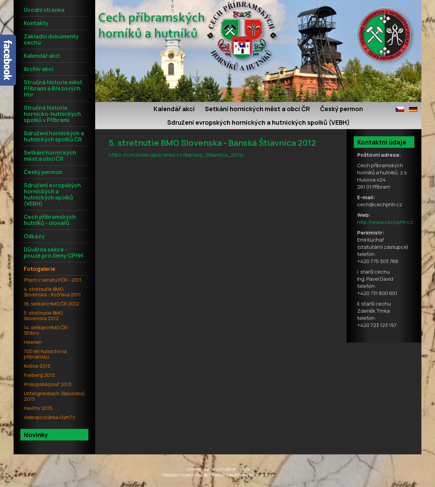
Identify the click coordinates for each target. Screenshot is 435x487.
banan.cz (213, 469)
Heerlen (33, 342)
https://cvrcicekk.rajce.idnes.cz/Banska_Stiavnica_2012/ (176, 154)
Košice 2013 (37, 366)
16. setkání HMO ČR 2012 (51, 303)
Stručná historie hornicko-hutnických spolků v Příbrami (52, 114)
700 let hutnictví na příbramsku (45, 354)
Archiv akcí (38, 69)
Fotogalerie (39, 269)
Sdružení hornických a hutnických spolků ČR (54, 136)
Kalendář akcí (174, 109)
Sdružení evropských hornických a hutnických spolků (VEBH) (258, 122)
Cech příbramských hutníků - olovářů (50, 220)
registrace (236, 475)
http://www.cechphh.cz (385, 222)
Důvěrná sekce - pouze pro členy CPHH (53, 252)
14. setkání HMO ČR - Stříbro (47, 330)
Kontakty (36, 23)
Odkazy (34, 236)
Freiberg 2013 (39, 375)
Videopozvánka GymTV (49, 417)
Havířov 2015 (38, 408)
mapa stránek (261, 475)
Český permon (341, 109)
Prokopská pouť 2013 (47, 384)
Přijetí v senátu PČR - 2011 (53, 280)
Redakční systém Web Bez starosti (194, 475)
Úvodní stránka (44, 10)
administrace (237, 469)
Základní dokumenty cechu (51, 39)
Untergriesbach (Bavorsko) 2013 (54, 396)
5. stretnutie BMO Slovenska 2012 (43, 315)
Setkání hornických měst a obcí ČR (257, 109)
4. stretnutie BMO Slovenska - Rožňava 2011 (52, 292)
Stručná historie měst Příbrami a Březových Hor (53, 88)
